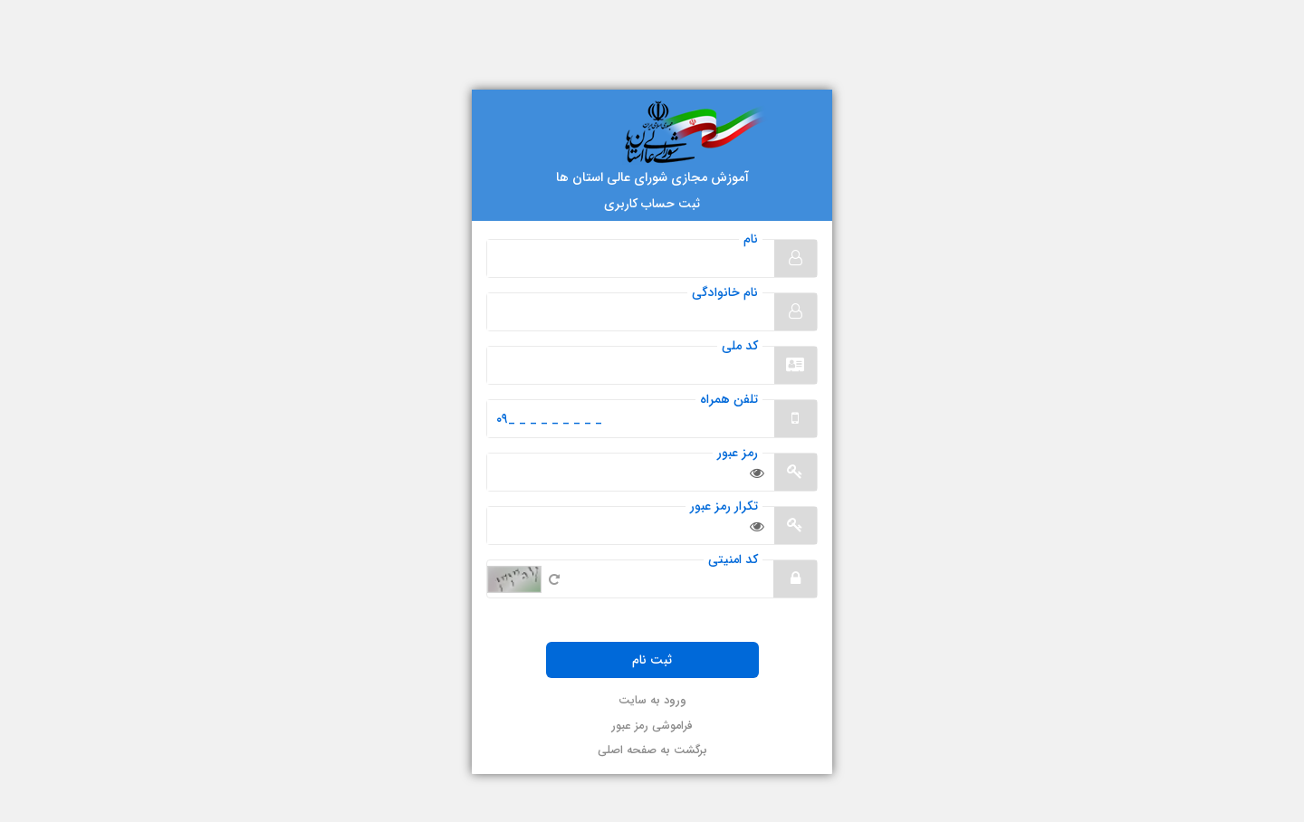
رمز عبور (737, 453)
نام (750, 239)
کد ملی (740, 346)
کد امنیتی (733, 559)
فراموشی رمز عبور (652, 726)
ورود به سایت (652, 701)
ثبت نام (652, 660)
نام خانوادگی (725, 292)
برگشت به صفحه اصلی (652, 751)
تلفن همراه (729, 399)
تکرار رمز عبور (724, 506)
